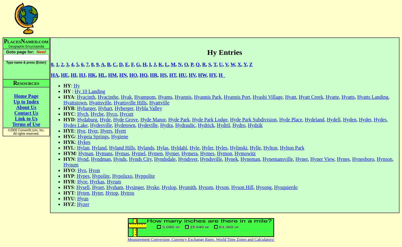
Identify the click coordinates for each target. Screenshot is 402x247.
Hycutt (126, 114)
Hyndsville (211, 159)
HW (202, 75)
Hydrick (206, 125)
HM (112, 75)
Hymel (138, 153)
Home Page (26, 96)
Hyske (152, 187)
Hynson (385, 159)
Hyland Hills (122, 147)
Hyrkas (97, 181)
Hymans (104, 153)
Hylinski (238, 147)
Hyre (82, 181)
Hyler (207, 147)
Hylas (162, 147)
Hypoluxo (122, 176)
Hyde (105, 119)
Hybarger (86, 108)
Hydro (238, 125)
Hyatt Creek (311, 97)
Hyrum (114, 181)
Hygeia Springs (93, 136)
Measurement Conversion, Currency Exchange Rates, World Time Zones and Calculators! (201, 239)
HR (154, 75)
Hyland (99, 147)
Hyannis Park (207, 97)
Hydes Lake (75, 125)
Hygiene (119, 136)
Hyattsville (100, 102)
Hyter (97, 193)
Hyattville (159, 102)
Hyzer (83, 204)
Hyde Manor (153, 119)
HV (192, 75)
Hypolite (101, 176)
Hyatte (332, 97)
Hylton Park (292, 147)
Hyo (82, 170)
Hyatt (290, 97)
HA (54, 75)
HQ (144, 75)
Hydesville (101, 125)
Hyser (98, 187)
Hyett (120, 131)
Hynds (120, 159)
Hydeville (148, 125)
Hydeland (314, 119)
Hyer (93, 131)
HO (133, 75)
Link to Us (26, 118)
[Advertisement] (225, 18)
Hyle (194, 147)
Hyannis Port (237, 97)
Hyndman (101, 159)
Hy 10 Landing (90, 91)
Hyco (111, 114)
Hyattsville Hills (130, 102)
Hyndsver (188, 159)
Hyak (126, 97)
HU (182, 75)
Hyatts (348, 97)
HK (92, 75)
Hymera (190, 153)
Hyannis (183, 97)
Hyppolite (145, 176)
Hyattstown (75, 102)
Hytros (127, 193)
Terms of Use (26, 124)
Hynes (343, 159)
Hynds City (140, 159)
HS (163, 75)
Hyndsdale (165, 159)
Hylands (146, 147)
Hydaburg (87, 119)
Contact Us (26, 113)
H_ (222, 75)
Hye (81, 131)
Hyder (365, 119)
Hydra (166, 125)
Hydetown (124, 125)
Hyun (83, 198)
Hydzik (255, 125)
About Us (26, 107)
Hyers (106, 131)
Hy (76, 85)
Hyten (83, 193)
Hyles (221, 147)
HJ (82, 75)
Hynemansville (278, 159)
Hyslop (169, 187)
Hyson (222, 187)
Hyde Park (179, 119)
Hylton (270, 147)
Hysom (205, 187)
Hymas (122, 153)
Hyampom (145, 97)
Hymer (172, 153)
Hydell (334, 119)
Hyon (94, 170)
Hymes (207, 153)
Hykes (84, 142)
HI (74, 75)
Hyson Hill (242, 187)
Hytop (112, 193)
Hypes (83, 176)
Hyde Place (290, 119)
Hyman (86, 153)
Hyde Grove (125, 119)
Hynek (231, 159)
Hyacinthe (108, 97)
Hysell (83, 187)
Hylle (255, 147)
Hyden (349, 119)
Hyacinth (86, 97)
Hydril (223, 125)
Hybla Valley (149, 108)
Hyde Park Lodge (210, 119)
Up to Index (26, 101)
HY (212, 75)
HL (102, 75)
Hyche (97, 114)
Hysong (264, 187)
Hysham (114, 187)
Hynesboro (363, 159)
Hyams (165, 97)
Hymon (224, 153)
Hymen (155, 153)
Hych (82, 114)
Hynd (83, 159)
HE (64, 75)
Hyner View (322, 159)
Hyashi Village (267, 97)
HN (123, 75)
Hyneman (250, 159)
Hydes (380, 119)
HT (172, 75)
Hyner (302, 159)
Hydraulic (185, 125)
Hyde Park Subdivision (253, 119)
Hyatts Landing (372, 97)
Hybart (105, 108)
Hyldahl (179, 147)
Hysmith (187, 187)
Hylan (83, 147)
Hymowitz (245, 153)
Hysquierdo (286, 187)
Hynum (71, 164)
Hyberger (124, 108)
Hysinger (135, 187)
